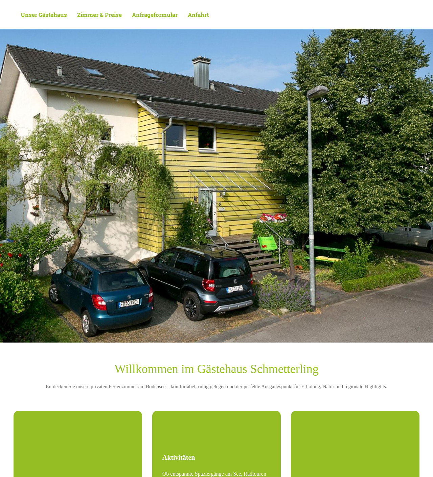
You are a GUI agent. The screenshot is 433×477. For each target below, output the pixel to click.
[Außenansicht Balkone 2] (78, 443)
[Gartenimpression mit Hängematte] (355, 443)
